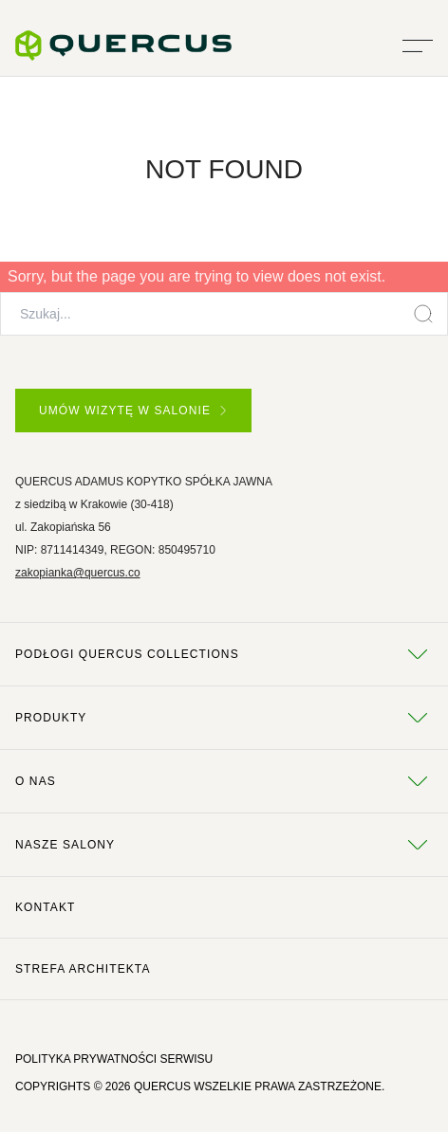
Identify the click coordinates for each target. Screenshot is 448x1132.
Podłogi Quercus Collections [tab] (224, 654)
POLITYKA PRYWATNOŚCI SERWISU (114, 1059)
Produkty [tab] (224, 717)
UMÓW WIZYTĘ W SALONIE (132, 410)
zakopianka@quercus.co (77, 572)
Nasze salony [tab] (224, 844)
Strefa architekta (83, 969)
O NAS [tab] (224, 781)
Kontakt (45, 907)
